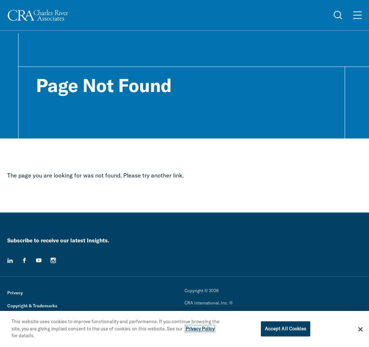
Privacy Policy (200, 330)
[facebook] (24, 260)
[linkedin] (10, 260)
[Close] (360, 331)
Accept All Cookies (285, 330)
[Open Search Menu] (338, 15)
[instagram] (53, 260)
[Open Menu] (357, 15)
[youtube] (39, 260)
